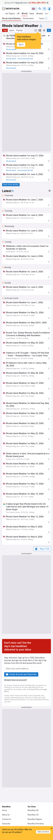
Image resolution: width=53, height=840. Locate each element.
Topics (32, 837)
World (24, 13)
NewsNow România (36, 824)
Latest (11, 30)
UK (18, 13)
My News (20, 837)
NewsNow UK (33, 810)
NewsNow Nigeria (35, 819)
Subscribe (6, 824)
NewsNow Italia (34, 828)
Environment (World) (25, 59)
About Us (6, 815)
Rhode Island (28, 18)
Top (5, 30)
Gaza (31, 13)
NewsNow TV (7, 828)
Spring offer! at (25, 3)
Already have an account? (15, 680)
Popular (19, 30)
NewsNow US (33, 815)
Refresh (44, 837)
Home (4, 810)
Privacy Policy (34, 689)
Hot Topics (10, 13)
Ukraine (39, 13)
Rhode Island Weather (11, 18)
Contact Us (6, 819)
